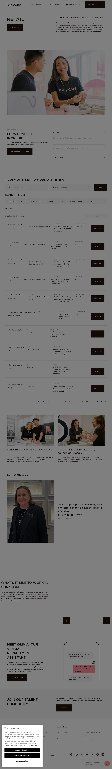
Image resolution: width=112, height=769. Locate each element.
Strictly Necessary (22, 756)
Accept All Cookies (22, 750)
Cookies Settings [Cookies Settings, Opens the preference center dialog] (22, 761)
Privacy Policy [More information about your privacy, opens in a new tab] (32, 745)
